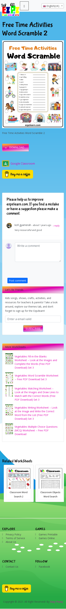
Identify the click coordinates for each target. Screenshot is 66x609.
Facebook (44, 566)
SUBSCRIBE (33, 329)
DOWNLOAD (16, 147)
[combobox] (53, 5)
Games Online (47, 538)
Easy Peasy (56, 601)
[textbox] (53, 6)
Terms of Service (15, 538)
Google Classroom (18, 163)
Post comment (17, 280)
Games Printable (48, 534)
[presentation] (34, 271)
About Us (11, 542)
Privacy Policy (13, 534)
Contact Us (12, 566)
